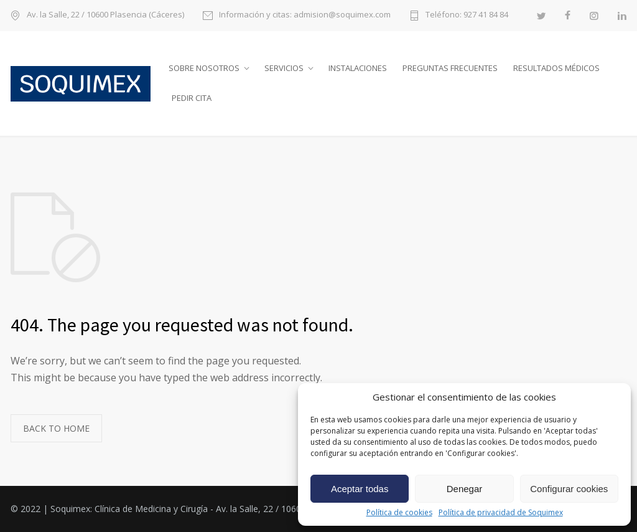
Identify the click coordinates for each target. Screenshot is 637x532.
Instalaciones (357, 68)
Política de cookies (399, 512)
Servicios (284, 68)
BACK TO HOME (56, 428)
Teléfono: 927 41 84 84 (466, 15)
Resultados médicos (556, 68)
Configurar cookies (569, 488)
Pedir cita (192, 97)
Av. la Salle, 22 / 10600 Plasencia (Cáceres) (105, 15)
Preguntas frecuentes (450, 68)
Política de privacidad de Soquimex (501, 512)
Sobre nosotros (204, 68)
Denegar (465, 488)
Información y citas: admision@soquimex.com (305, 15)
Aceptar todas (360, 488)
